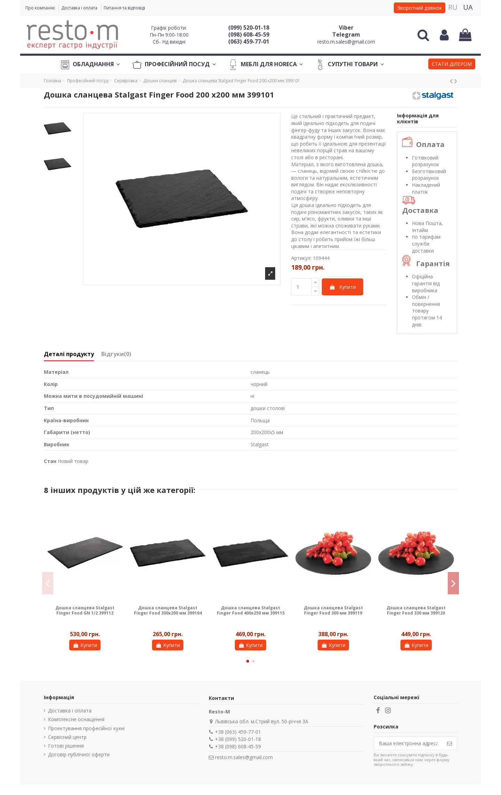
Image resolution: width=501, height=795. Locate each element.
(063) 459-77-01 (248, 41)
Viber (346, 27)
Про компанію (40, 8)
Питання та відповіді (124, 8)
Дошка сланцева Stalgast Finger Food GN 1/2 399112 (84, 610)
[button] (452, 65)
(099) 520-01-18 (248, 27)
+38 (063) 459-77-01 (238, 731)
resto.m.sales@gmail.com (346, 41)
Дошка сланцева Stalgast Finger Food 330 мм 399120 (416, 610)
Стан (50, 461)
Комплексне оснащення (76, 719)
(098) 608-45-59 (248, 34)
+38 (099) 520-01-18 (238, 739)
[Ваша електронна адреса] (408, 743)
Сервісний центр (67, 737)
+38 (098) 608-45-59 (238, 746)
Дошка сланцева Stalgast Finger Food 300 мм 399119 (333, 610)
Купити (342, 287)
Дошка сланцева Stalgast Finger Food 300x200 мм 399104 (168, 610)
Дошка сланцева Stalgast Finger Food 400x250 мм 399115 (251, 610)
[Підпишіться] (449, 743)
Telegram (346, 34)
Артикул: (301, 258)
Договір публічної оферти (79, 754)
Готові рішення (66, 745)
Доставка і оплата (79, 8)
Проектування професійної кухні (86, 728)
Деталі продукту (69, 354)
